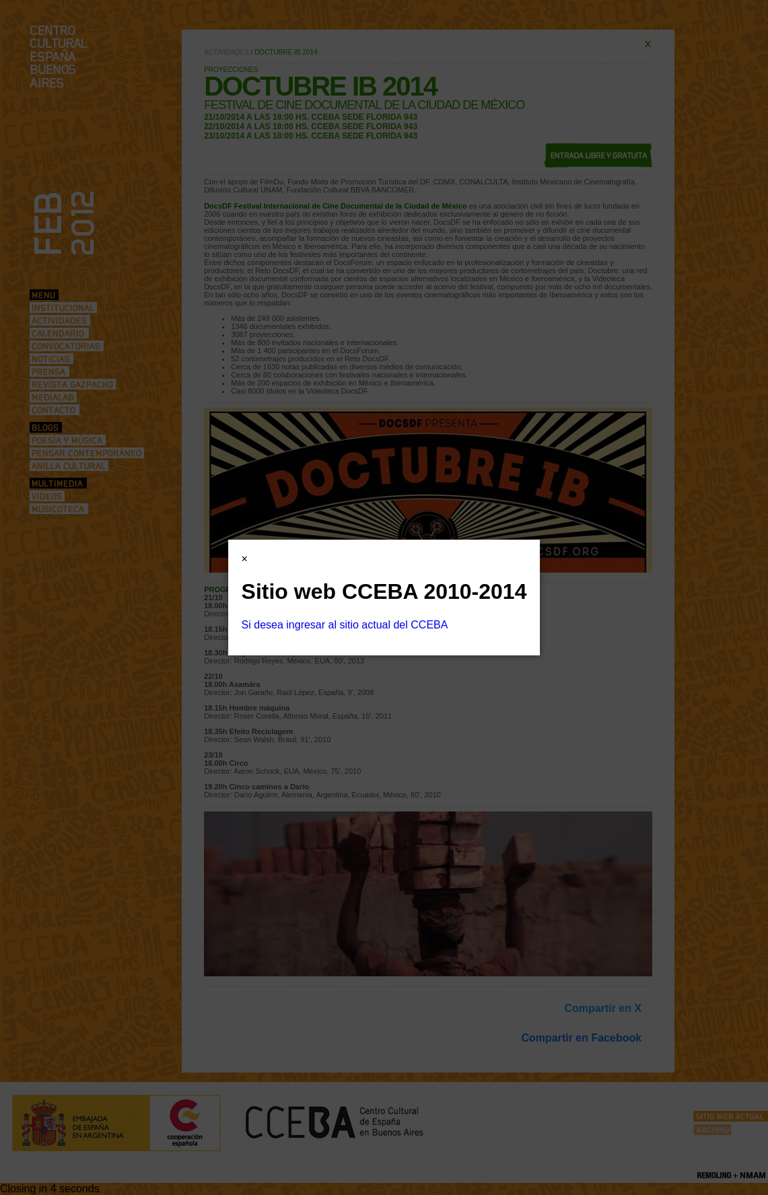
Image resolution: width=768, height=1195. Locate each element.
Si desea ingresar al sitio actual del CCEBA (345, 624)
